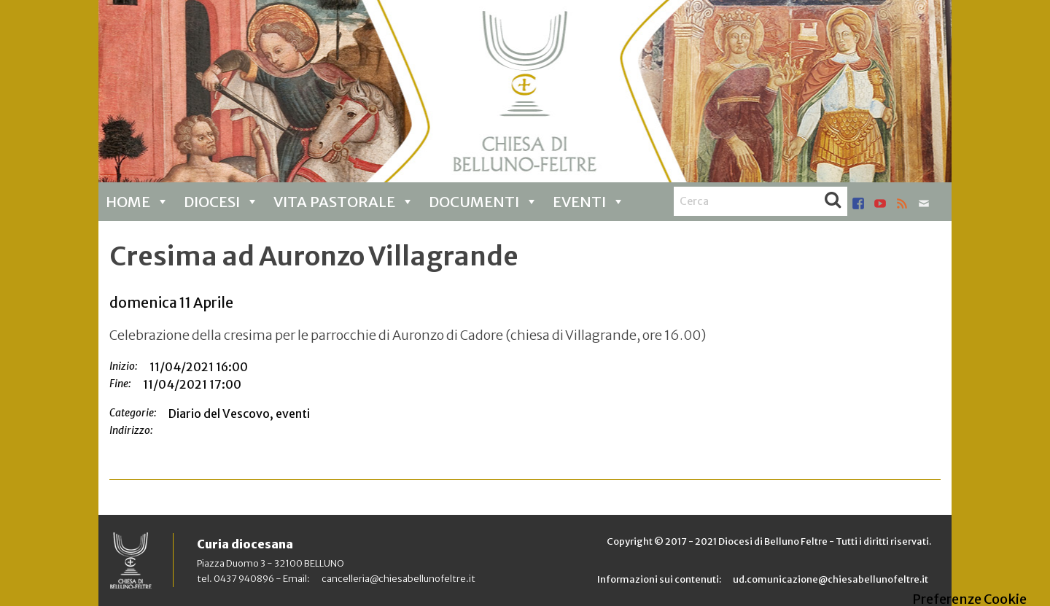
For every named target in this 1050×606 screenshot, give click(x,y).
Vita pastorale (343, 202)
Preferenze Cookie (969, 599)
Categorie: (133, 412)
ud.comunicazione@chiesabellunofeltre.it (830, 579)
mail (924, 203)
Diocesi (221, 202)
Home (137, 202)
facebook (858, 203)
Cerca (832, 201)
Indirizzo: (131, 430)
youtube (880, 203)
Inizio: (123, 366)
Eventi (589, 202)
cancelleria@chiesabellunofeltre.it (398, 578)
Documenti (483, 202)
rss (902, 203)
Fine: (120, 383)
